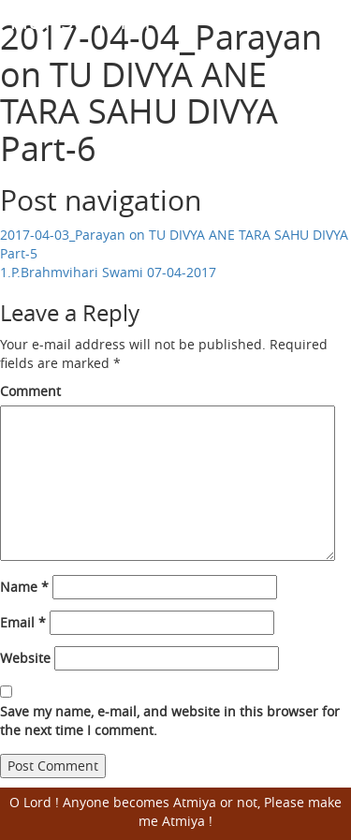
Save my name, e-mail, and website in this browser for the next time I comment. (170, 720)
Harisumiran (84, 19)
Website (25, 658)
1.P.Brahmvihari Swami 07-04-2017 (108, 272)
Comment (30, 391)
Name (24, 587)
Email (23, 622)
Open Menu (325, 21)
